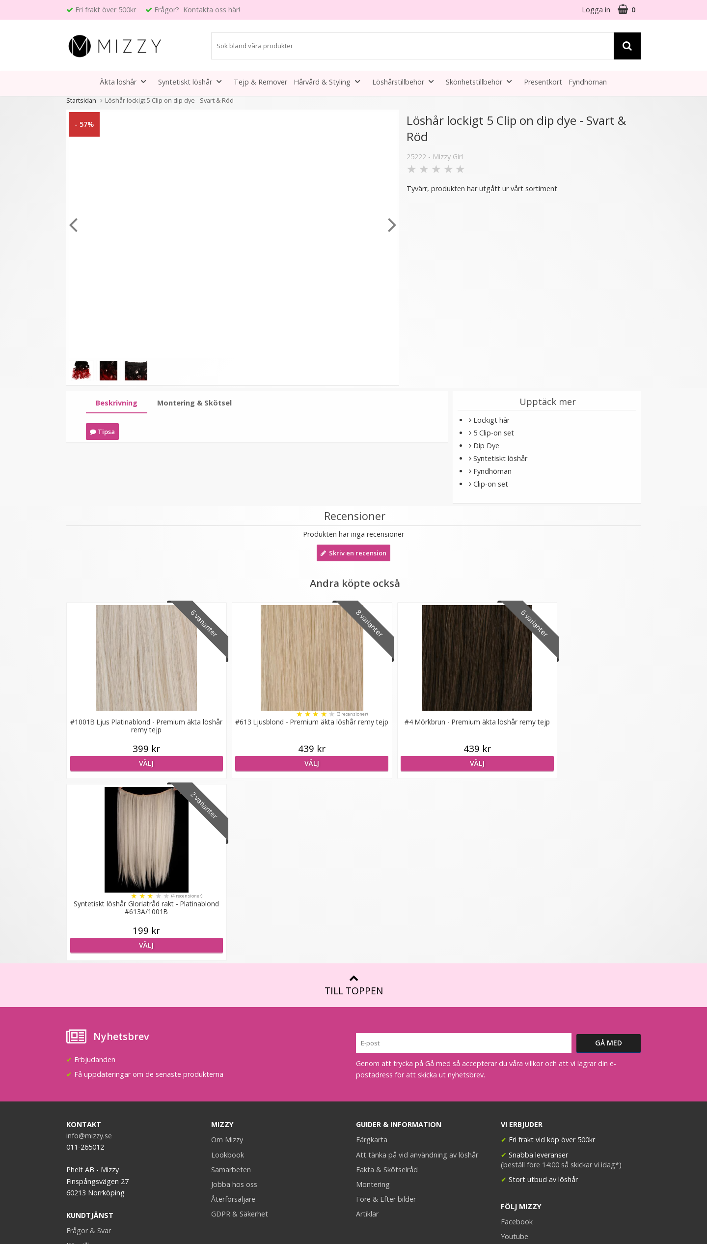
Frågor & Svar (88, 1048)
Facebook (517, 1039)
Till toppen (354, 803)
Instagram (517, 1069)
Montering (373, 1002)
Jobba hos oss (234, 1002)
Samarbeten (231, 987)
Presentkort (543, 82)
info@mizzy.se (89, 953)
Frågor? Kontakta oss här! (197, 9)
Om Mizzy (227, 957)
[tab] (116, 403)
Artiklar (367, 1032)
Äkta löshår (126, 81)
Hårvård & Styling (330, 81)
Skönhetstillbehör (481, 81)
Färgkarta (371, 957)
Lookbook (227, 973)
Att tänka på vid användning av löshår (417, 973)
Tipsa (102, 431)
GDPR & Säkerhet (239, 1032)
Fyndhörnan (588, 82)
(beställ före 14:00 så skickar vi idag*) (561, 982)
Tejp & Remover (260, 82)
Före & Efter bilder (386, 1017)
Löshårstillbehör (405, 81)
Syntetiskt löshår (192, 81)
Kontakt (79, 1093)
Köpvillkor (82, 1063)
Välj (136, 763)
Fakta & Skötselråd (387, 987)
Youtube (514, 1054)
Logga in (596, 9)
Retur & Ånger (89, 1078)
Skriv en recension (353, 553)
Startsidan (81, 100)
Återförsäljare (233, 1017)
